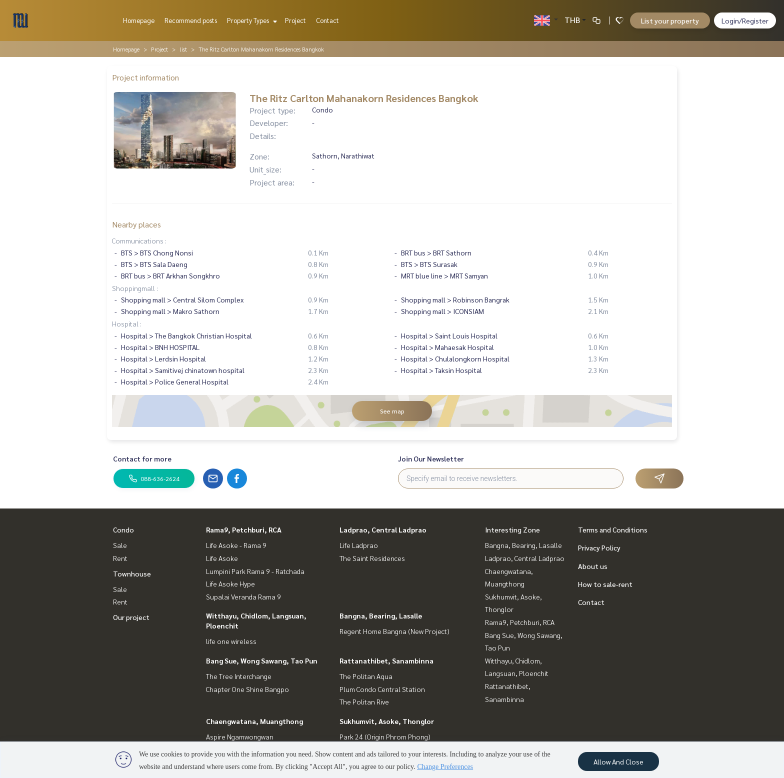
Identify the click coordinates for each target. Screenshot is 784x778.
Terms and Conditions (613, 529)
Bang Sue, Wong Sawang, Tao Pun (262, 660)
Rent (120, 558)
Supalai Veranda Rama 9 (243, 596)
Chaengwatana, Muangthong (254, 721)
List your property (670, 20)
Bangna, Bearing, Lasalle (381, 615)
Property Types (250, 20)
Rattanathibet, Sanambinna (387, 660)
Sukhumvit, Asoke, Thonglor (387, 721)
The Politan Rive (364, 701)
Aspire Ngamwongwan (240, 736)
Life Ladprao (359, 545)
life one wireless (231, 641)
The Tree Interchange (239, 676)
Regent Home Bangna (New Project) (395, 631)
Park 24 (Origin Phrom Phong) (385, 736)
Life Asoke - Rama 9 (236, 545)
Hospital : (127, 323)
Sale (120, 545)
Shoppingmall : (135, 288)
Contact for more (142, 458)
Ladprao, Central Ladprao (383, 529)
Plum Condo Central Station (382, 689)
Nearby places (136, 224)
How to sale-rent (605, 584)
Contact (327, 20)
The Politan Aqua (366, 676)
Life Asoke (222, 558)
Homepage (138, 20)
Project (295, 20)
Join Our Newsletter (431, 458)
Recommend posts (190, 20)
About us (593, 566)
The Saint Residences (372, 558)
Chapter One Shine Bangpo (247, 689)
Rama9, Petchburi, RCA (244, 529)
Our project (131, 617)
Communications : (139, 240)
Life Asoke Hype (230, 583)
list (183, 49)
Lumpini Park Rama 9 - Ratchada (255, 571)
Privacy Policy (599, 547)
